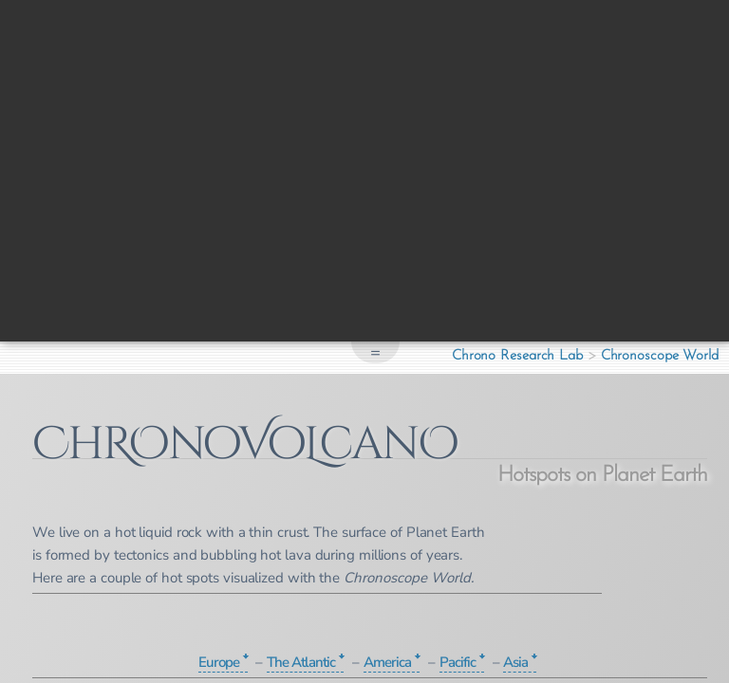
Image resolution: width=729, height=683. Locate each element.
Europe (218, 662)
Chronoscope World (660, 356)
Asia (515, 662)
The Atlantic (301, 662)
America (387, 662)
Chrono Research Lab (517, 356)
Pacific (457, 662)
